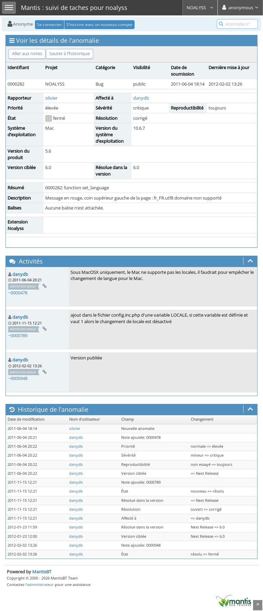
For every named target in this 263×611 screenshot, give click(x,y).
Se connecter (49, 24)
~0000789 (17, 335)
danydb (141, 98)
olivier (51, 98)
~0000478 (17, 293)
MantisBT (41, 572)
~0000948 (17, 378)
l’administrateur (39, 584)
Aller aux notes (27, 53)
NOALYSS (200, 7)
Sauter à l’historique (69, 53)
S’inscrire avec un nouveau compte (99, 24)
